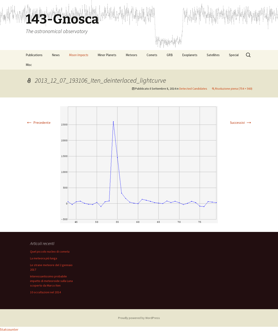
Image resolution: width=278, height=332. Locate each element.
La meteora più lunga (43, 258)
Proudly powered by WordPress (139, 318)
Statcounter (9, 329)
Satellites (213, 55)
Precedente (38, 122)
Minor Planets (107, 55)
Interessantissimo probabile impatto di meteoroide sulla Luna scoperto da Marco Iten (51, 280)
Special (234, 55)
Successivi (241, 122)
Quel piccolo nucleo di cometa (50, 251)
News (56, 55)
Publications (34, 55)
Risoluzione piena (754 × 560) (233, 89)
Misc (29, 65)
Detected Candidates (193, 89)
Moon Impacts (78, 55)
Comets (152, 55)
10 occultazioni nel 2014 (45, 292)
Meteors (131, 55)
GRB (170, 55)
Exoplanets (189, 55)
